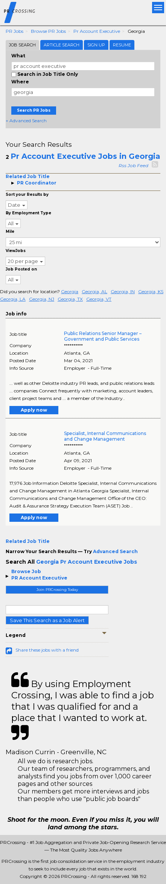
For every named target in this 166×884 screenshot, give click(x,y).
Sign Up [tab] (96, 45)
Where (20, 82)
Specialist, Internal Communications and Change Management (105, 436)
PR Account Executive (39, 578)
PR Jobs (14, 31)
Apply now (34, 410)
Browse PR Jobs (48, 31)
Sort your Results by (27, 194)
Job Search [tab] (22, 45)
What (18, 55)
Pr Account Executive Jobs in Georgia (85, 156)
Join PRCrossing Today (57, 589)
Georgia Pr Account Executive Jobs (86, 561)
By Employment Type (28, 213)
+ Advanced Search (26, 120)
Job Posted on (21, 269)
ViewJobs (16, 250)
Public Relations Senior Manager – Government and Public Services (103, 336)
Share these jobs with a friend (47, 650)
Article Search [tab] (61, 45)
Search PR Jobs (33, 110)
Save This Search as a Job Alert (47, 620)
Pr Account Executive (96, 31)
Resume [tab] (122, 45)
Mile (10, 231)
